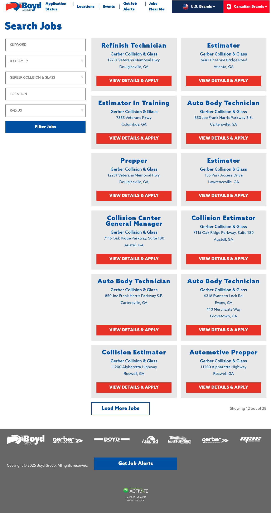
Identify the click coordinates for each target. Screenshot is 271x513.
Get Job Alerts (130, 6)
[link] (134, 64)
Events (109, 6)
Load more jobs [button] (120, 409)
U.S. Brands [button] (197, 7)
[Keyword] (45, 45)
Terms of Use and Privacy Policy (135, 499)
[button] (82, 78)
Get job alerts (135, 464)
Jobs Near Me (156, 6)
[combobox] (45, 94)
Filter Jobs (45, 127)
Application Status (57, 6)
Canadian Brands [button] (245, 7)
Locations (86, 6)
